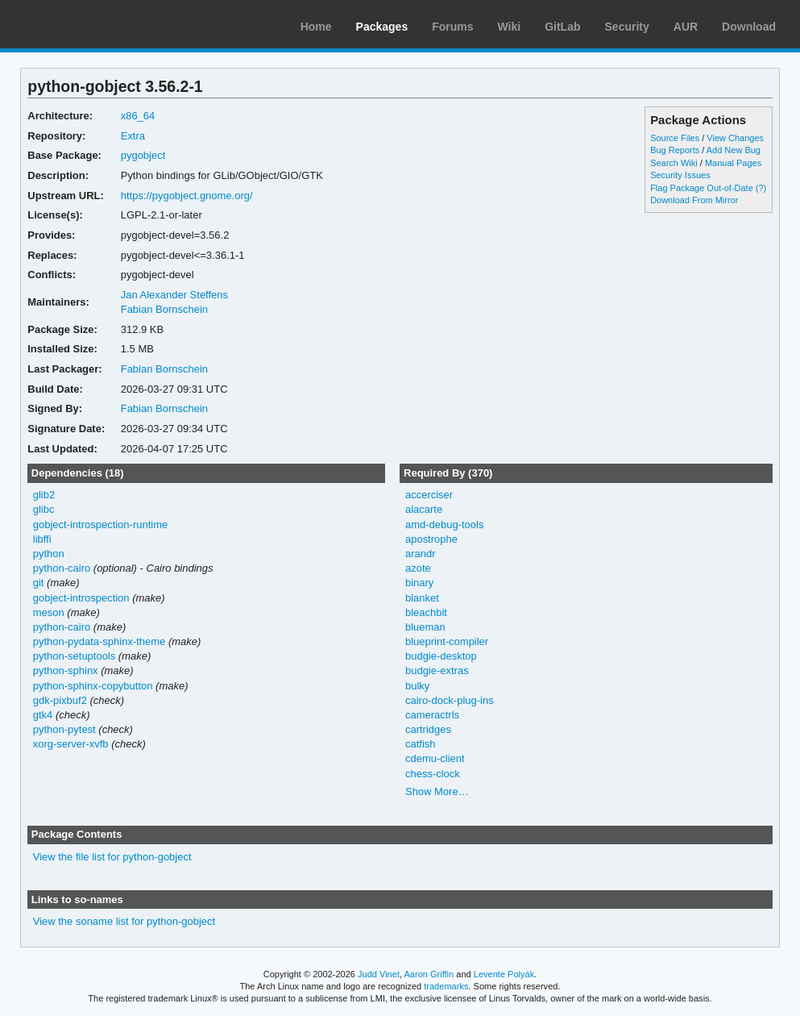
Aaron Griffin (429, 974)
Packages (382, 26)
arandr (420, 554)
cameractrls (432, 715)
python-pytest (64, 729)
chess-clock (432, 774)
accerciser (429, 495)
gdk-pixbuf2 (60, 700)
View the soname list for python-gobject (124, 921)
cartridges (428, 729)
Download (749, 26)
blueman (425, 627)
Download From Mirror (694, 200)
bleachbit (426, 612)
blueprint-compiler (446, 641)
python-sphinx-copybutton (93, 686)
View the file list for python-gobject (112, 857)
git (38, 583)
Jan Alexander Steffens (174, 295)
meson (48, 612)
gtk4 (43, 715)
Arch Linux (88, 24)
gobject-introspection (81, 598)
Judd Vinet (379, 974)
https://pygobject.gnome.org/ (187, 195)
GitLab (562, 26)
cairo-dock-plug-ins (449, 700)
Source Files (674, 138)
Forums (452, 26)
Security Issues (680, 175)
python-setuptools (74, 656)
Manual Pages (733, 163)
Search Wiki (674, 163)
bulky (417, 686)
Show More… (437, 791)
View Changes (735, 138)
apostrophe (431, 539)
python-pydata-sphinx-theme (99, 641)
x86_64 (138, 116)
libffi (42, 539)
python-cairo (61, 568)
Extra (133, 136)
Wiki (509, 26)
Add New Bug (734, 150)
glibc (44, 509)
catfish (420, 744)
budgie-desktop (441, 656)
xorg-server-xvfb (71, 744)
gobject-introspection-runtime (100, 524)
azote (418, 568)
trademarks (446, 986)
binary (419, 583)
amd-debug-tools (444, 524)
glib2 (44, 495)
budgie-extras (437, 670)
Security (627, 26)
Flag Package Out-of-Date (701, 188)
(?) (761, 188)
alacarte (423, 509)
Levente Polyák (504, 974)
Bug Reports (674, 150)
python (48, 554)
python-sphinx (65, 670)
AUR (686, 26)
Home (316, 26)
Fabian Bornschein (164, 309)
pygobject (143, 155)
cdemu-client (435, 758)
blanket (422, 598)
